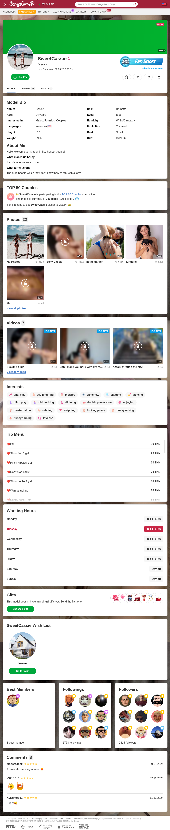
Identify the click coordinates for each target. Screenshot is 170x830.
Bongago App (99, 11)
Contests (81, 12)
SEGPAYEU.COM (76, 819)
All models (9, 12)
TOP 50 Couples (72, 194)
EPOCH (62, 819)
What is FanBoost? (152, 68)
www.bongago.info (39, 818)
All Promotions (63, 11)
